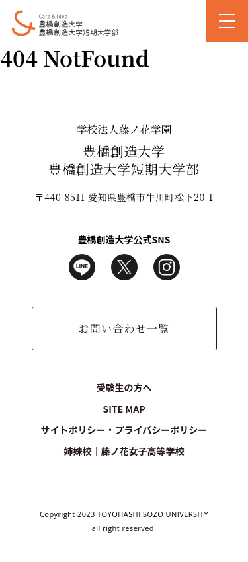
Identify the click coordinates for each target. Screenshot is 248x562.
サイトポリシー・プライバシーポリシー (124, 429)
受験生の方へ (124, 387)
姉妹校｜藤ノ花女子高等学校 (123, 451)
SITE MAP (124, 408)
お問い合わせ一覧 (123, 328)
